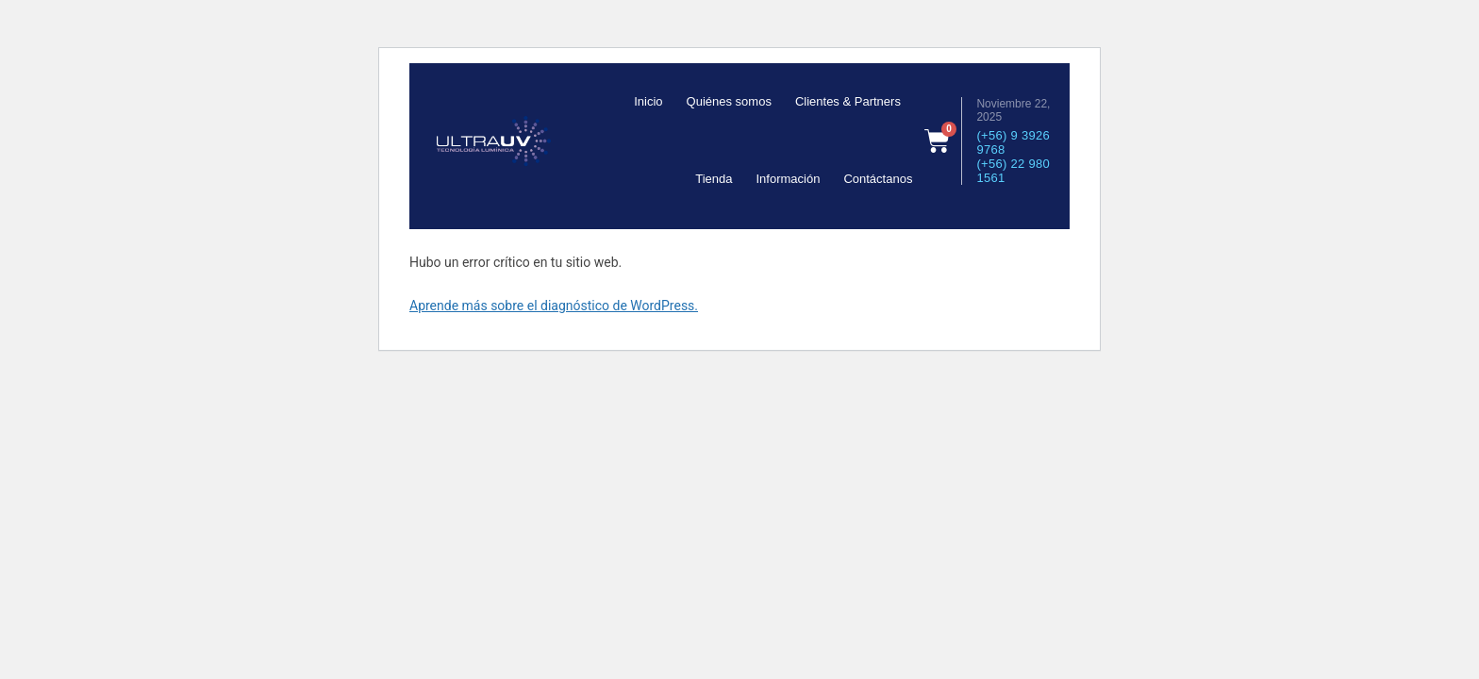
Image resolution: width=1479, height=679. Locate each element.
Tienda (713, 179)
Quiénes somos (729, 101)
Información (788, 179)
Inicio (648, 101)
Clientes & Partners (848, 101)
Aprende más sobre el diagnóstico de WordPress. (553, 305)
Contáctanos (877, 179)
